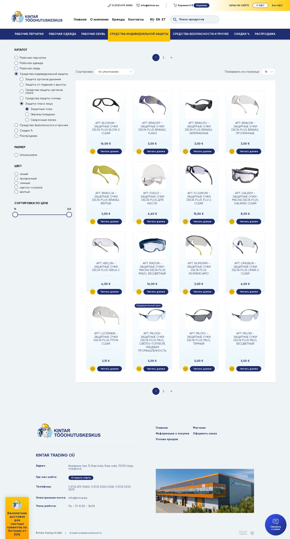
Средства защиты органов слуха (44, 91)
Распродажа (265, 34)
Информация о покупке (172, 433)
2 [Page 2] (163, 57)
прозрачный (28, 178)
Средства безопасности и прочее (201, 34)
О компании (99, 19)
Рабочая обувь (93, 34)
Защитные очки (41, 109)
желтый (25, 191)
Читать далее (110, 151)
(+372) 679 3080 (120, 5)
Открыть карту (81, 477)
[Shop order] (115, 71)
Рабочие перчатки (29, 34)
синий (24, 174)
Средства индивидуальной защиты (139, 34)
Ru (152, 19)
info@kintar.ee (147, 5)
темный (25, 183)
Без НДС (277, 5)
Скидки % (242, 34)
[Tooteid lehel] (268, 71)
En (158, 19)
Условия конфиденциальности (85, 533)
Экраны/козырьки (43, 114)
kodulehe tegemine (243, 533)
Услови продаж (167, 439)
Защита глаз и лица (39, 103)
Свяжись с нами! (275, 525)
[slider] (15, 214)
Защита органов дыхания (43, 79)
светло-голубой (31, 187)
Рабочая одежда (62, 34)
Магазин (199, 427)
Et (164, 19)
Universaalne (28, 154)
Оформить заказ (205, 433)
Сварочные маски (43, 119)
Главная (80, 19)
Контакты (136, 19)
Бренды (118, 19)
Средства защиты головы (43, 98)
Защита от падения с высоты (45, 84)
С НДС (260, 5)
